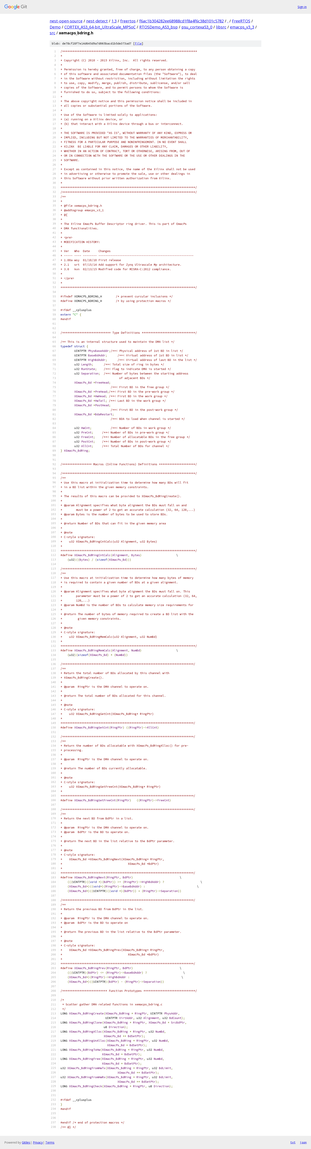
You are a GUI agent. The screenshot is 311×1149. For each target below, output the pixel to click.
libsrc (221, 27)
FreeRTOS (241, 21)
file (138, 43)
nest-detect (97, 21)
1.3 (114, 21)
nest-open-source (66, 21)
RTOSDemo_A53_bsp (158, 27)
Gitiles (26, 1142)
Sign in (302, 7)
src (52, 32)
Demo (55, 27)
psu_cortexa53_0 (196, 27)
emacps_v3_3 (242, 27)
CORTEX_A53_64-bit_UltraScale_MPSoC (100, 27)
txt (292, 1142)
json (303, 1142)
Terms (49, 1142)
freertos (128, 21)
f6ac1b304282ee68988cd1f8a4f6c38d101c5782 (181, 21)
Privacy (38, 1142)
